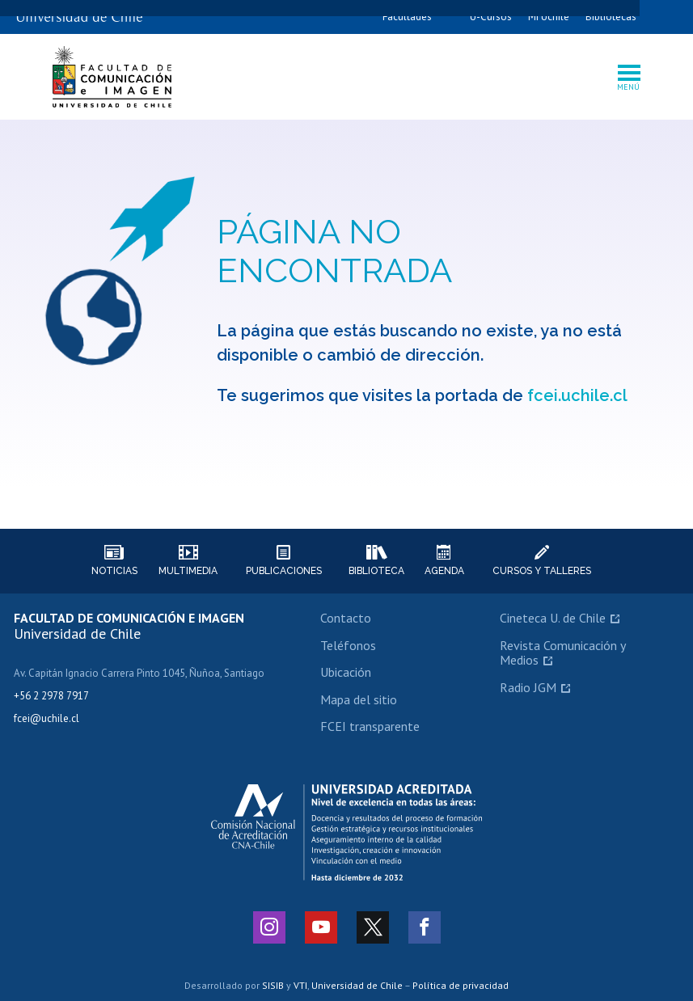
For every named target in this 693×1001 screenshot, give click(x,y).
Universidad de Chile (357, 985)
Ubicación (345, 672)
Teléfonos (348, 645)
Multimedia (188, 561)
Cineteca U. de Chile (553, 618)
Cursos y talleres (541, 561)
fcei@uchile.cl (46, 718)
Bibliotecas (610, 16)
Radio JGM (528, 687)
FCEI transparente (370, 726)
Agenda (444, 561)
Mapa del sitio (358, 699)
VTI (300, 985)
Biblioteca (376, 561)
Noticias (114, 561)
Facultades (407, 16)
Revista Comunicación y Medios (562, 652)
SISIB (273, 985)
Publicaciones (283, 561)
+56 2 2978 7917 (51, 696)
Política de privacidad (460, 985)
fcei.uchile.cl (577, 395)
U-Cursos (491, 16)
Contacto (345, 618)
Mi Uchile (548, 16)
